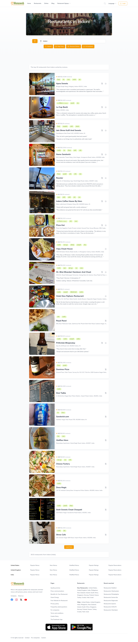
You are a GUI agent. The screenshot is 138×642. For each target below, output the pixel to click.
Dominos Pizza (62, 369)
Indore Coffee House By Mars (69, 201)
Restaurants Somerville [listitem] (111, 597)
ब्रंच (79, 79)
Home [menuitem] (29, 3)
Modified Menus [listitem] (74, 565)
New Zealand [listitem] (81, 593)
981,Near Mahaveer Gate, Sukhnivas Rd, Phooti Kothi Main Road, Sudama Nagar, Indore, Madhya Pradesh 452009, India (92, 324)
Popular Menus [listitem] (34, 565)
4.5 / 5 (63, 289)
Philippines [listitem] (94, 590)
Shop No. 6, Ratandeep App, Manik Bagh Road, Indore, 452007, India (77, 181)
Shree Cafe (61, 534)
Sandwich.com (62, 416)
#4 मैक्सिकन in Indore (62, 103)
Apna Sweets (62, 83)
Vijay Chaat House (64, 249)
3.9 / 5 (63, 100)
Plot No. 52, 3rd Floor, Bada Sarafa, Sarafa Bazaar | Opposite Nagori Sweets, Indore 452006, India (85, 299)
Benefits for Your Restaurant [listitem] (59, 594)
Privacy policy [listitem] (55, 604)
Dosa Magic (61, 487)
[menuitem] (64, 3)
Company (13, 596)
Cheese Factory (63, 464)
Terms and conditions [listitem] (57, 613)
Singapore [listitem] (80, 595)
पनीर (80, 150)
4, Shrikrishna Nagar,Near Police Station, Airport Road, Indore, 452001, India (79, 396)
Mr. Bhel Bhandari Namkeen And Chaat (73, 272)
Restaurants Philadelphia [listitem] (111, 594)
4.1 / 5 (63, 194)
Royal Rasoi (61, 320)
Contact (27, 638)
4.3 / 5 (64, 77)
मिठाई (58, 79)
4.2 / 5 (64, 147)
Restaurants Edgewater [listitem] (111, 600)
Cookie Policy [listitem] (55, 616)
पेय (63, 79)
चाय (79, 197)
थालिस (78, 339)
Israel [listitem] (92, 597)
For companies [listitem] (55, 610)
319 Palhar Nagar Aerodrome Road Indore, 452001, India (73, 513)
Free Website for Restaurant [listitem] (59, 600)
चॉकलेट (77, 126)
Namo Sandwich (63, 154)
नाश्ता (68, 79)
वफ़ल (63, 436)
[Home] (17, 3)
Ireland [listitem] (88, 593)
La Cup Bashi (62, 107)
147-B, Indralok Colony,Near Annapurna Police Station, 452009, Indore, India (79, 490)
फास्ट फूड (66, 245)
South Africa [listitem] (94, 593)
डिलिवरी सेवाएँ (74, 292)
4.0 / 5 (63, 362)
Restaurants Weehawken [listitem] (111, 591)
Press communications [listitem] (57, 591)
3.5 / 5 (63, 410)
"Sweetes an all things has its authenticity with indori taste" (74, 139)
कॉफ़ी (64, 197)
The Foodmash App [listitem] (56, 619)
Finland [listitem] (91, 595)
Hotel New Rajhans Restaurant (70, 296)
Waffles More (62, 440)
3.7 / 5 (63, 123)
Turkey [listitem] (79, 597)
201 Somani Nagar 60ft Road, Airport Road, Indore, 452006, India (76, 538)
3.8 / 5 (63, 457)
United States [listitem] (93, 588)
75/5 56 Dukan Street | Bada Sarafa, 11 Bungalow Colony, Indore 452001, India (80, 252)
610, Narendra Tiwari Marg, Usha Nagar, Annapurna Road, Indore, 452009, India (80, 157)
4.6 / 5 (63, 242)
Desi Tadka (61, 393)
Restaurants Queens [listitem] (110, 604)
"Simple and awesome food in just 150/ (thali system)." (72, 352)
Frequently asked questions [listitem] (59, 607)
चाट (76, 268)
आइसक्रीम (65, 126)
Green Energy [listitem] (55, 597)
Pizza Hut (60, 225)
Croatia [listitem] (84, 597)
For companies (35, 638)
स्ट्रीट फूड (71, 268)
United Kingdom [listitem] (82, 590)
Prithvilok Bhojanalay (65, 343)
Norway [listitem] (86, 595)
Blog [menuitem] (52, 3)
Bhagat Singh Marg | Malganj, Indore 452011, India (71, 86)
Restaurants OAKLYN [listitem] (110, 607)
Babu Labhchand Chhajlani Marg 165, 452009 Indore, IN (73, 204)
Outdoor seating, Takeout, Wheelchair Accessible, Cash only (74, 281)
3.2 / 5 (63, 171)
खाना (65, 268)
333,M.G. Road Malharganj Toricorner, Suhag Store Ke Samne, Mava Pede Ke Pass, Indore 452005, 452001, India (90, 275)
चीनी (58, 317)
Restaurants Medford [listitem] (110, 588)
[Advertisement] (69, 58)
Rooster (59, 178)
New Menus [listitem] (53, 565)
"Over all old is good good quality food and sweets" (71, 136)
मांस (80, 174)
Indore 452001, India (62, 110)
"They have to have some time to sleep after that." (71, 349)
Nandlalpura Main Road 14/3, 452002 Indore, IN (70, 133)
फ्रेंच (78, 103)
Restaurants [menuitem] (37, 3)
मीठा (85, 245)
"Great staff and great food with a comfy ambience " (71, 207)
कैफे (64, 531)
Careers (43, 638)
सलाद (81, 268)
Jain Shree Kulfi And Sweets (68, 130)
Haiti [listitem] (88, 597)
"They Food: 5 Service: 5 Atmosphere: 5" (68, 278)
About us (20, 596)
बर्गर (70, 174)
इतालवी (72, 103)
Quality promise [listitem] (55, 588)
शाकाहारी (79, 245)
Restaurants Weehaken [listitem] (111, 610)
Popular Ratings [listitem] (94, 565)
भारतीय (74, 79)
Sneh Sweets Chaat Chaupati (69, 509)
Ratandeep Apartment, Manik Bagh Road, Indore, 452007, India (75, 443)
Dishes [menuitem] (46, 3)
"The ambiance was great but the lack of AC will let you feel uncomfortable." (79, 210)
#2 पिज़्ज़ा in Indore (62, 221)
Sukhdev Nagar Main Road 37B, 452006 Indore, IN (71, 419)
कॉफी (71, 126)
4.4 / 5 (63, 265)
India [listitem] (89, 590)
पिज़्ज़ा (69, 150)
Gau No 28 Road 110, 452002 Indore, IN (68, 346)
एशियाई (72, 245)
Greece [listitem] (96, 595)
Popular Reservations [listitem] (114, 565)
